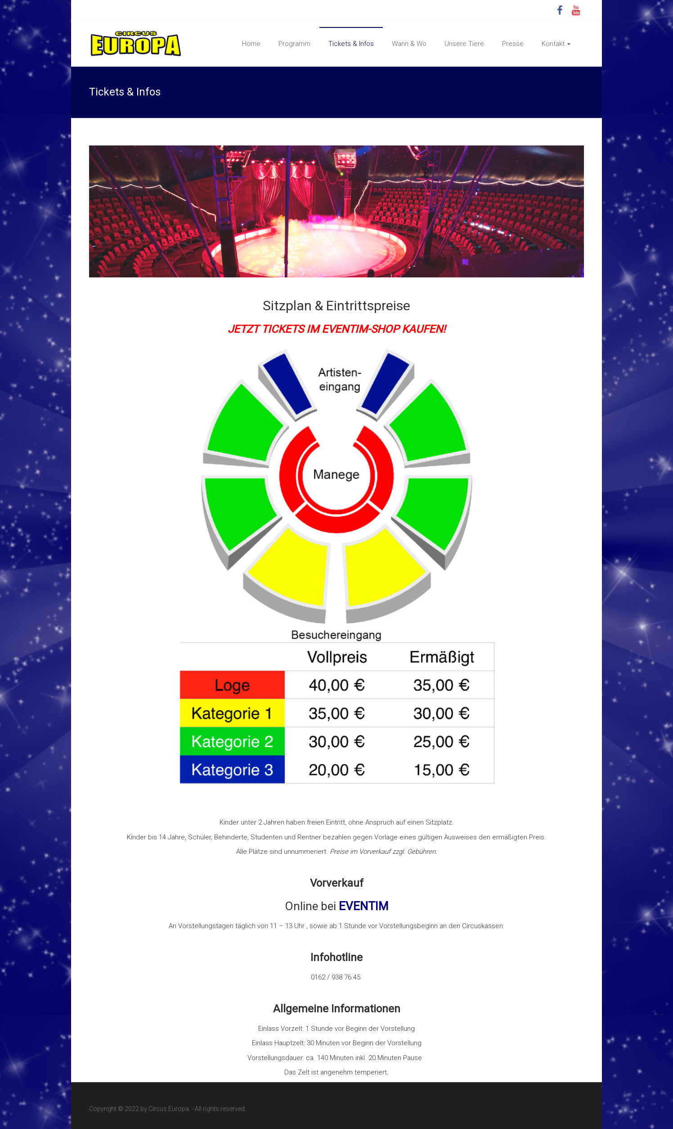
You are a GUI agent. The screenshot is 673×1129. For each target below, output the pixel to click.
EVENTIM (364, 906)
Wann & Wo (409, 44)
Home (251, 44)
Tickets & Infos (351, 44)
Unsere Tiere (464, 44)
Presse (513, 44)
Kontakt (553, 44)
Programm (294, 44)
